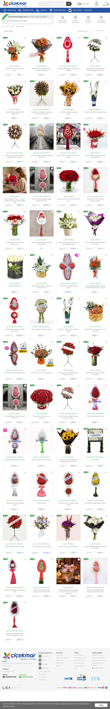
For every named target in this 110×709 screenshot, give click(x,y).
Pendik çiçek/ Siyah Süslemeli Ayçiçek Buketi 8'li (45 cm (68, 460)
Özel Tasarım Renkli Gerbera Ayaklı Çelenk (68, 156)
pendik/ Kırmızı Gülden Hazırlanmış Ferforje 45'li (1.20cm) (41, 113)
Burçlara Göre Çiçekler (98, 658)
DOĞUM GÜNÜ (9, 10)
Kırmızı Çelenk (41, 503)
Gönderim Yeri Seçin (19, 21)
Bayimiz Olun (60, 663)
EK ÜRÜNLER (88, 10)
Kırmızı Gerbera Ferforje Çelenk (15, 546)
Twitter (42, 660)
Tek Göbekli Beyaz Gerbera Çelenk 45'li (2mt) (41, 156)
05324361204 (26, 677)
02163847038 (10, 677)
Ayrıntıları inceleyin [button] (9, 706)
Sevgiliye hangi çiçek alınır (99, 660)
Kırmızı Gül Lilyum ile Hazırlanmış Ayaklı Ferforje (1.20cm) (15, 156)
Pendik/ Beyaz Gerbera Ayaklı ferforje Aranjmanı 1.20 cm (95, 69)
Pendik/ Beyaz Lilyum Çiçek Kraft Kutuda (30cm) (41, 286)
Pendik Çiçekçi (42, 674)
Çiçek (12, 26)
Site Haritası (59, 660)
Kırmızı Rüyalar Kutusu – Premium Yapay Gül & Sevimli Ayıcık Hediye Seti (14, 200)
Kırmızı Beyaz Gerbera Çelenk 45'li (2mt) (15, 591)
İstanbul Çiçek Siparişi (44, 671)
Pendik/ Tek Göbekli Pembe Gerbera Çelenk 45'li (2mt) (95, 591)
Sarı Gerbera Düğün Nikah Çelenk (95, 503)
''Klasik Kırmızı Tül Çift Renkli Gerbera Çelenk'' (95, 200)
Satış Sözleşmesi (79, 663)
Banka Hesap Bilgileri (62, 658)
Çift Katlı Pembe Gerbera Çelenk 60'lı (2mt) (15, 417)
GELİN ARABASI (75, 10)
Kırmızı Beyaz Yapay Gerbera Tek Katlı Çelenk (41, 243)
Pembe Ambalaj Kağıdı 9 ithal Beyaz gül (15, 113)
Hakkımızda (59, 655)
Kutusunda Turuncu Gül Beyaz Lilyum (15, 69)
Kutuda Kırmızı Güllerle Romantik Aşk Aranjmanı (95, 156)
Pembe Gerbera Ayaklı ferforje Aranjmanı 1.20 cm (68, 417)
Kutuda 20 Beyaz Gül (14, 286)
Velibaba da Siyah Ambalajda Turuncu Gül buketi (41, 69)
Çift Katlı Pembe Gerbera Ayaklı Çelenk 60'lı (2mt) (41, 200)
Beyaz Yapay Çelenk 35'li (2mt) (41, 459)
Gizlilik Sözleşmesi (79, 660)
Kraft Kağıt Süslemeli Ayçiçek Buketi (68, 113)
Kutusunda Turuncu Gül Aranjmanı (41, 373)
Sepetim (104, 4)
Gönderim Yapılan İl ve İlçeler (80, 667)
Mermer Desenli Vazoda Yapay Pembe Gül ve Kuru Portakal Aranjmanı (68, 591)
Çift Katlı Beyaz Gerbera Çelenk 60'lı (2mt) (15, 330)
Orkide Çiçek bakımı (97, 655)
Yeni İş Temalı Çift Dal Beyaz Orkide (95, 112)
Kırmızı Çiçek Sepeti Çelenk (95, 416)
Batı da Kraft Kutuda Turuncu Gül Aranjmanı (95, 330)
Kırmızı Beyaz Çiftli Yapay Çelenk (15, 459)
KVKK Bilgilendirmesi (80, 658)
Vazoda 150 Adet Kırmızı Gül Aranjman (41, 417)
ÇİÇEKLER (41, 10)
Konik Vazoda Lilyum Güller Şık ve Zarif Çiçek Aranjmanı (68, 243)
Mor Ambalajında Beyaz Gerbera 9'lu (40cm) (95, 243)
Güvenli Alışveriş (78, 655)
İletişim (58, 666)
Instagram (43, 667)
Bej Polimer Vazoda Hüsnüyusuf (68, 546)
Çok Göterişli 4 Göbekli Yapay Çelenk (68, 286)
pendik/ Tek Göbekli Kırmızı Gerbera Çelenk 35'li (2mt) (41, 591)
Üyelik (96, 3)
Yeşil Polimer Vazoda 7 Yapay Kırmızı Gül (95, 373)
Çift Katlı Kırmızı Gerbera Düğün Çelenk (68, 504)
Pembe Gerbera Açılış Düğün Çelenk (15, 504)
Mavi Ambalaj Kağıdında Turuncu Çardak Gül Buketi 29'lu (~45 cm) (95, 286)
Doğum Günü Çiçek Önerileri (97, 664)
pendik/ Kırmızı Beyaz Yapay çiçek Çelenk (68, 69)
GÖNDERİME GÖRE (25, 10)
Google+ (43, 664)
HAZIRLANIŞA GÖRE (57, 10)
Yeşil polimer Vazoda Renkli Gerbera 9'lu (14, 243)
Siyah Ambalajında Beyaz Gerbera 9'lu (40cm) (95, 547)
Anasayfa (5, 26)
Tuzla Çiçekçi (42, 679)
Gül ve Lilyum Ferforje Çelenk (41, 546)
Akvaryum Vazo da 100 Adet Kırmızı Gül (68, 200)
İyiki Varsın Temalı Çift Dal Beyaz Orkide (68, 330)
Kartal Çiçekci (42, 677)
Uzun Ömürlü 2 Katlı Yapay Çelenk (14, 373)
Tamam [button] (101, 705)
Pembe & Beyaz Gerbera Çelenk (42, 329)
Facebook (43, 656)
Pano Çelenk (95, 459)
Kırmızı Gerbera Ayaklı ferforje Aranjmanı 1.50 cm (68, 373)
